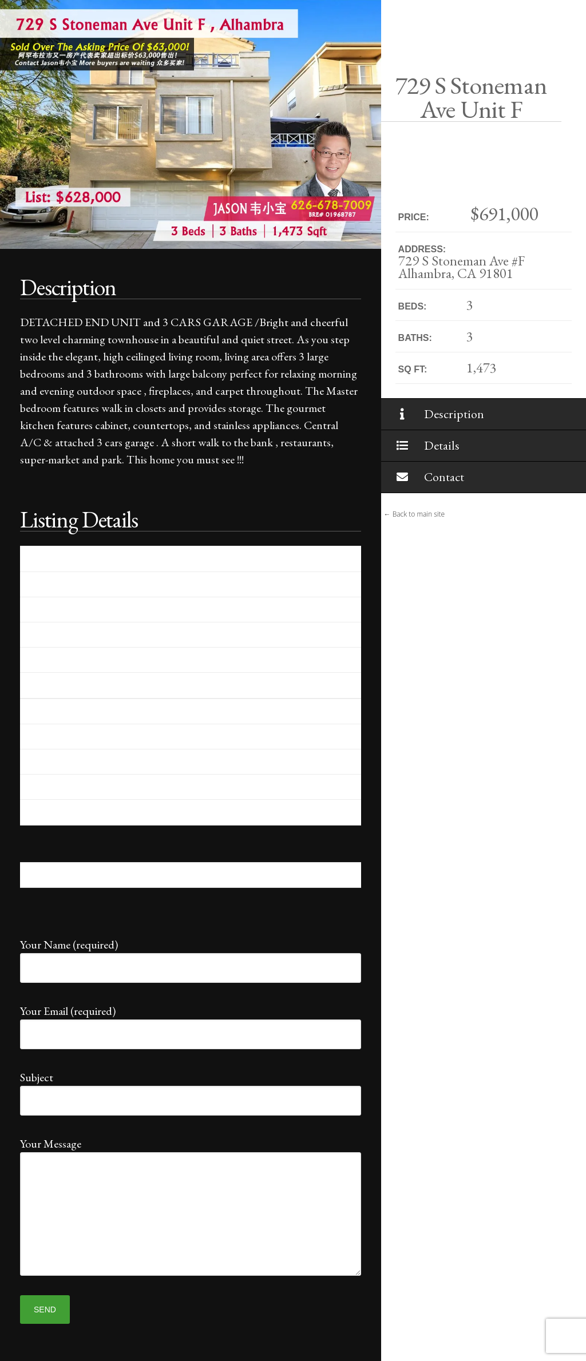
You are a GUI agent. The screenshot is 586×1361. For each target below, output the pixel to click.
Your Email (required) (190, 1023)
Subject (190, 1089)
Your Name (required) (190, 957)
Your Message (190, 1152)
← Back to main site (414, 514)
